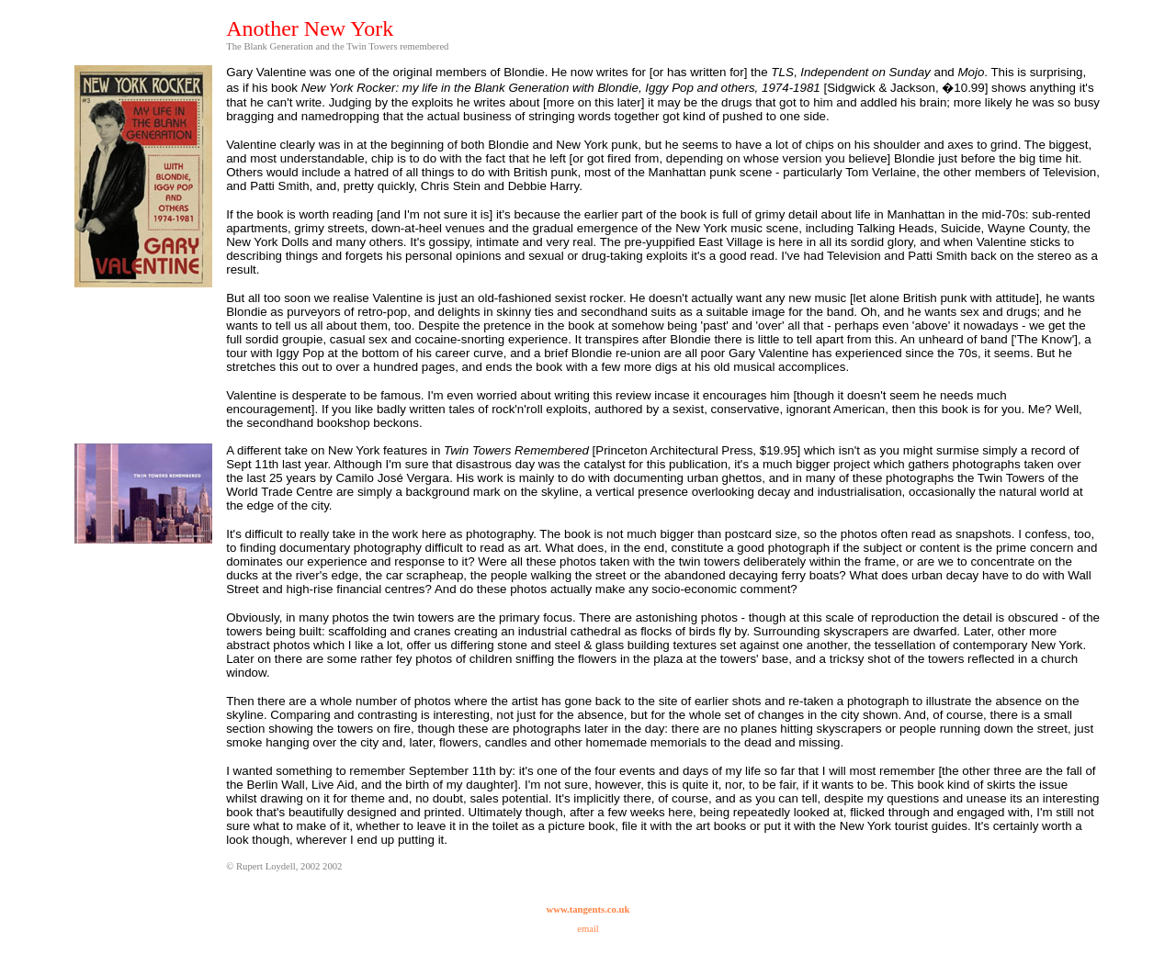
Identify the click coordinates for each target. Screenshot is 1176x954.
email (588, 929)
